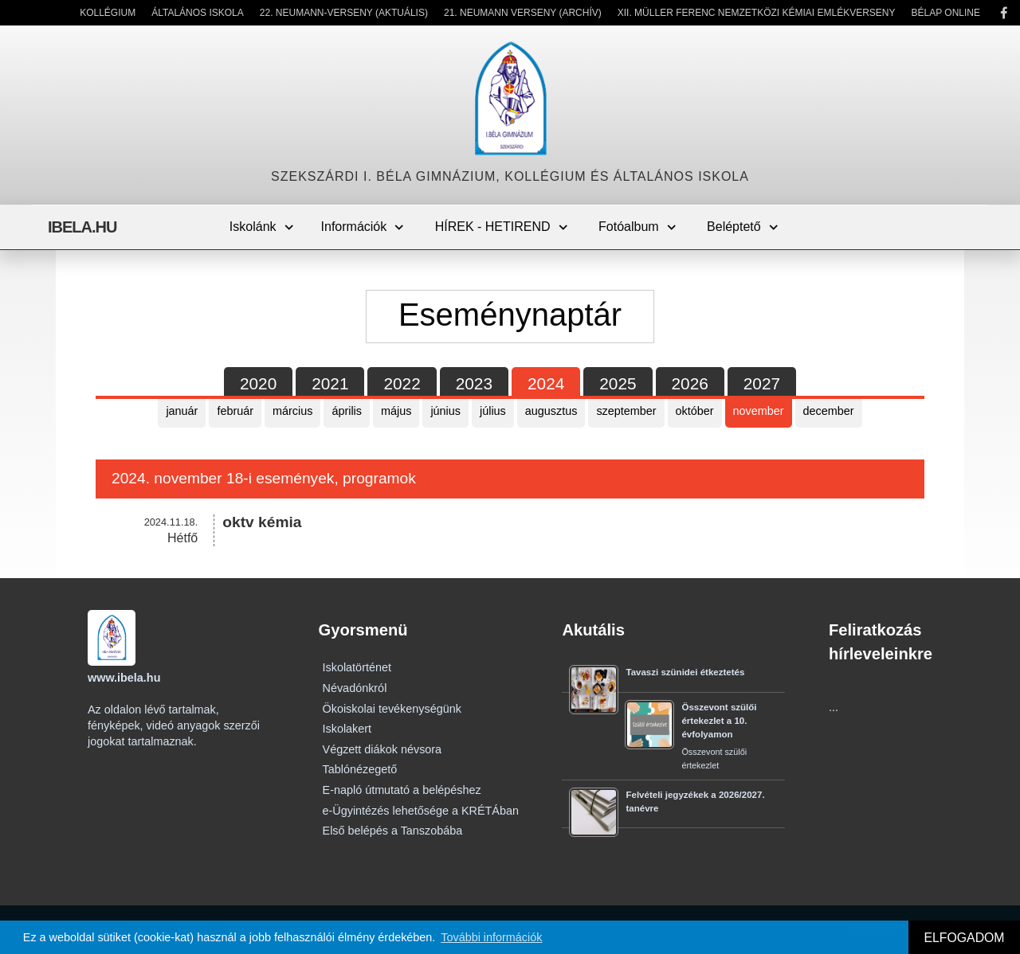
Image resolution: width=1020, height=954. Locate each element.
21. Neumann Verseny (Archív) (523, 12)
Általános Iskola (197, 12)
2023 (474, 383)
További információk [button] (491, 937)
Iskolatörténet (357, 667)
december (828, 411)
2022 (401, 383)
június (445, 411)
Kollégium (107, 12)
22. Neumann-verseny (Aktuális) (344, 12)
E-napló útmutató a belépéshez (402, 790)
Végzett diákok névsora (382, 749)
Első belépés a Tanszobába (393, 830)
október (695, 411)
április (347, 411)
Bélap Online (946, 12)
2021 (330, 383)
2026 (690, 383)
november (758, 411)
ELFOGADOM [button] (964, 937)
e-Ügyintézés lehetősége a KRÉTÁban (421, 810)
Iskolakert (347, 728)
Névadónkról (355, 688)
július (493, 411)
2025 (617, 383)
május (396, 411)
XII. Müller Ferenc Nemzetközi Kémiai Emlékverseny (757, 12)
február (235, 411)
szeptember (626, 411)
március (292, 411)
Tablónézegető (360, 769)
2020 (258, 383)
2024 (546, 383)
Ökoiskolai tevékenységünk (392, 708)
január (182, 411)
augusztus (551, 411)
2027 (761, 383)
